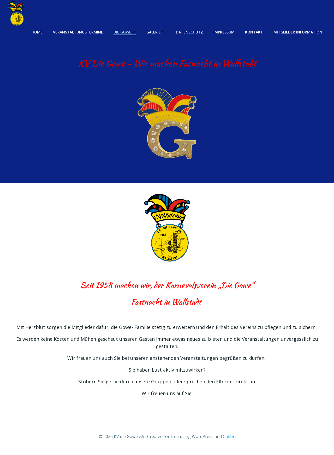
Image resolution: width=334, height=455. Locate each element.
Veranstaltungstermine (78, 31)
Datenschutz (189, 31)
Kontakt (254, 31)
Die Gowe (125, 31)
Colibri (229, 438)
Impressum (224, 31)
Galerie (156, 31)
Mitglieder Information (298, 31)
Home (37, 31)
